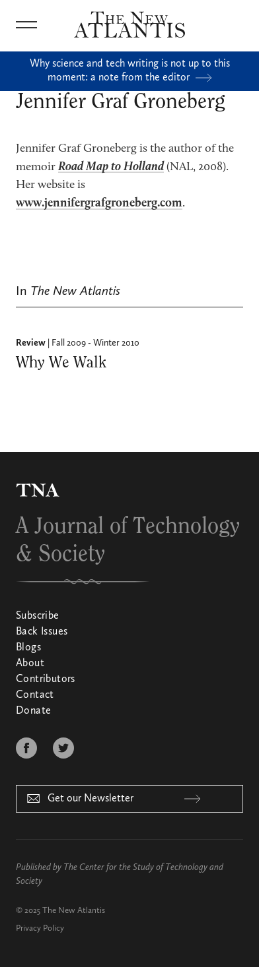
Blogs (28, 647)
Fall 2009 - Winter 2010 (95, 343)
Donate (33, 711)
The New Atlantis (73, 910)
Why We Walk (61, 363)
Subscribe (37, 616)
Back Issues (41, 632)
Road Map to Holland (111, 167)
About (30, 663)
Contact (35, 695)
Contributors (45, 679)
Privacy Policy (40, 928)
